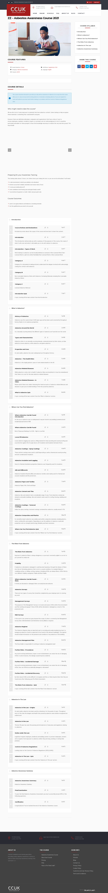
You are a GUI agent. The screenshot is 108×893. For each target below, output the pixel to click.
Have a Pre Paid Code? (48, 865)
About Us (65, 13)
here (14, 861)
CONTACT (96, 2)
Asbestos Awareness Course (49, 855)
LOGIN (90, 2)
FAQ (57, 13)
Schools (50, 13)
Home (35, 13)
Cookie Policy (77, 868)
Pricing (43, 860)
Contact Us (76, 863)
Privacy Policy (77, 865)
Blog (73, 13)
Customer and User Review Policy (83, 871)
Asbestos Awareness (22, 70)
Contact (81, 13)
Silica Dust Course (46, 857)
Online (41, 13)
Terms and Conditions (79, 873)
